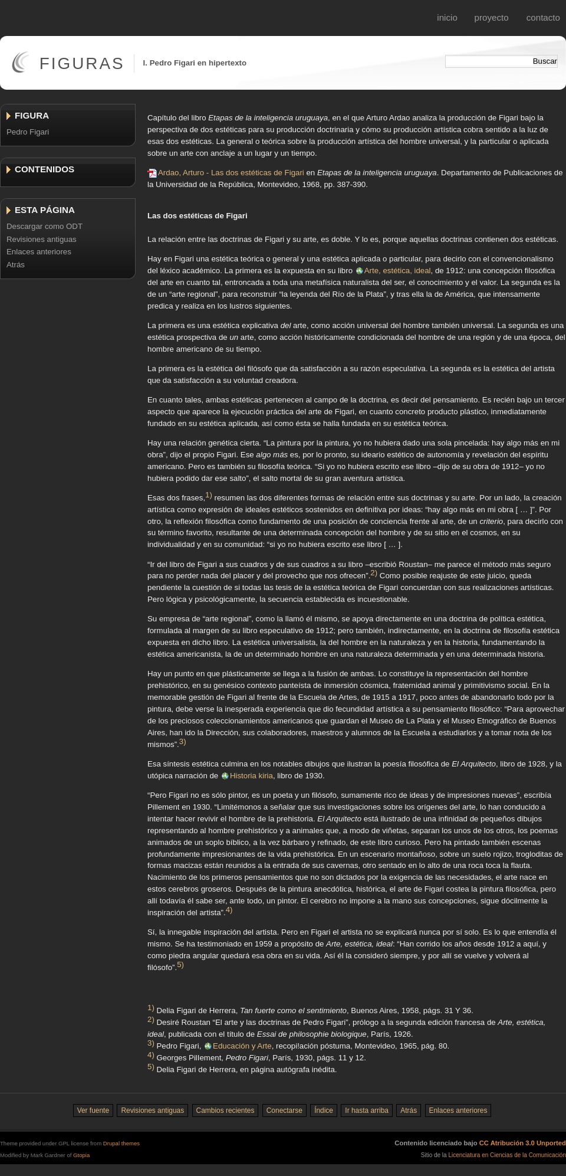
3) (182, 740)
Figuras (82, 63)
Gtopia (81, 1155)
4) (229, 909)
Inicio (447, 17)
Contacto (543, 17)
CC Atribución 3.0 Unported (522, 1142)
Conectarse (284, 1110)
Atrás (15, 264)
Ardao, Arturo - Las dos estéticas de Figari (231, 172)
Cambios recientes (225, 1110)
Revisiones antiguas (41, 239)
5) (180, 964)
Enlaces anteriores (38, 251)
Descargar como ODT (44, 226)
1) (208, 494)
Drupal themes (121, 1143)
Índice (323, 1110)
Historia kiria (251, 775)
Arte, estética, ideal (397, 270)
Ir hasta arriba (367, 1110)
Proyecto (492, 17)
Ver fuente (93, 1110)
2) (373, 572)
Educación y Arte (242, 1045)
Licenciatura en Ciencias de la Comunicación (507, 1155)
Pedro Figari (27, 131)
